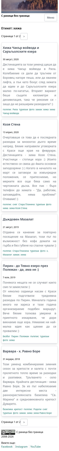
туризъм (24, 109)
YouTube (36, 446)
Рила (15, 109)
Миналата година (44, 300)
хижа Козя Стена (18, 208)
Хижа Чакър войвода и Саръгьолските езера (21, 49)
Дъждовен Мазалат (18, 219)
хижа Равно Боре (43, 412)
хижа (46, 109)
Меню (50, 17)
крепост (18, 409)
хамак (39, 109)
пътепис (7, 109)
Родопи (38, 409)
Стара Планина (27, 204)
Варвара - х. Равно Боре (21, 351)
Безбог (7, 336)
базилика (8, 409)
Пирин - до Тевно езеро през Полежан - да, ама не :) (25, 267)
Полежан (25, 336)
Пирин (15, 336)
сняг (15, 204)
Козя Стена (11, 124)
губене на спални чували (36, 245)
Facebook (7, 446)
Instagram (21, 446)
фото (32, 109)
